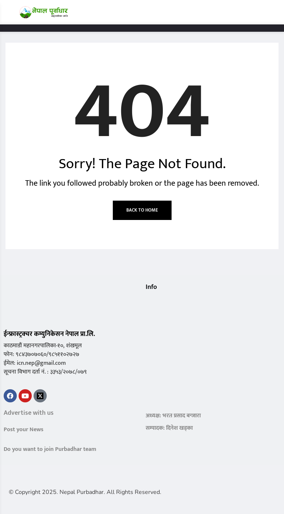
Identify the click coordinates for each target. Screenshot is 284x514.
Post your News (23, 429)
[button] (148, 302)
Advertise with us (29, 412)
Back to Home (142, 210)
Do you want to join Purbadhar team (50, 449)
